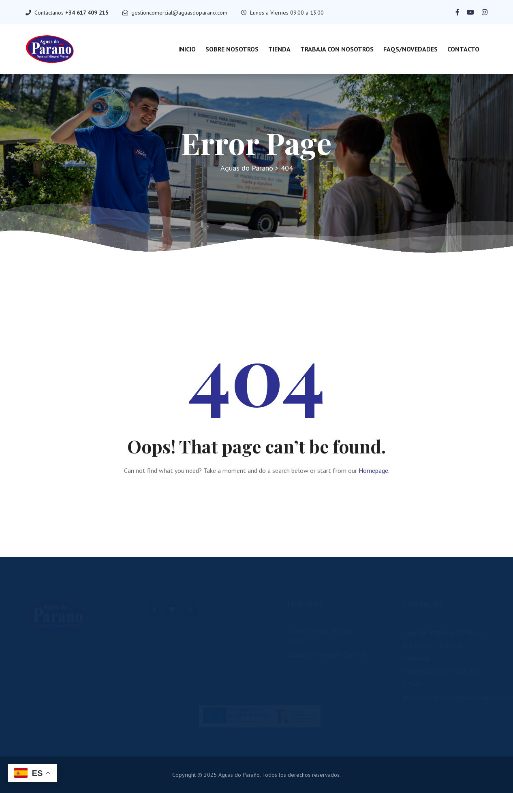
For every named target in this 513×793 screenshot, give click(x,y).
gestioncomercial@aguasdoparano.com (179, 12)
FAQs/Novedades (410, 49)
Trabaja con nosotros (337, 49)
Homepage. (374, 470)
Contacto (463, 49)
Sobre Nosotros (232, 49)
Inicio (187, 49)
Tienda (279, 49)
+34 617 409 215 (87, 12)
